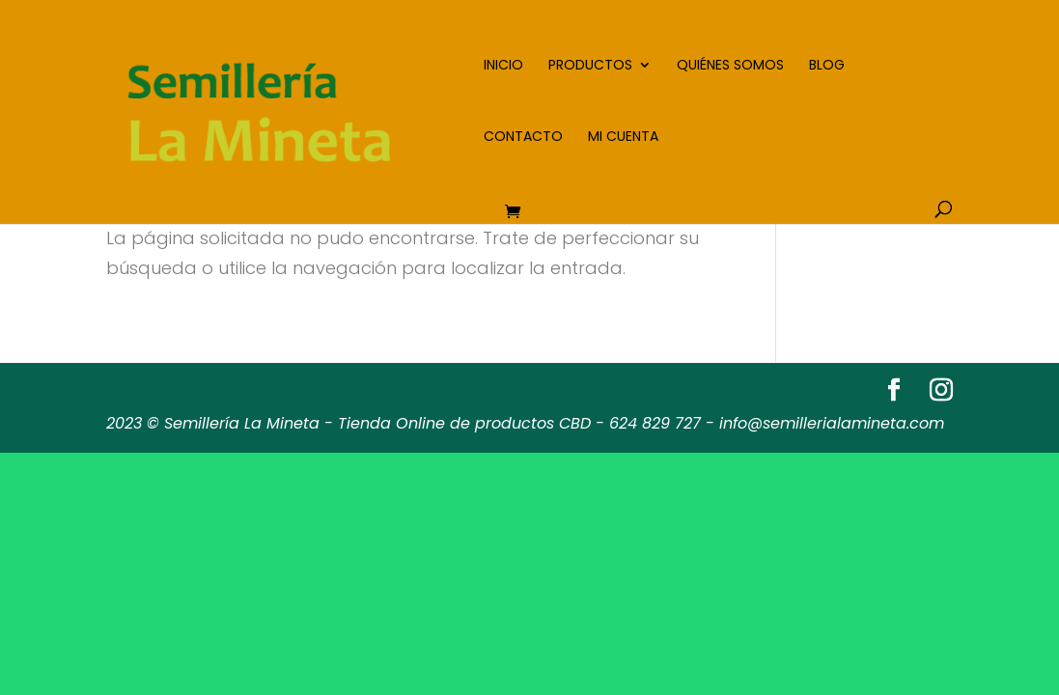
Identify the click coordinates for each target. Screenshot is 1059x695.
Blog (827, 66)
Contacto (523, 137)
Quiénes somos (730, 66)
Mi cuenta (623, 137)
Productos (590, 66)
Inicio (503, 66)
